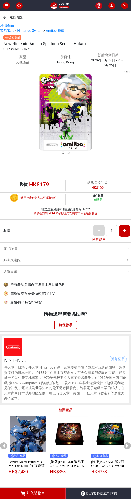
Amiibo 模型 (55, 31)
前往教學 (65, 325)
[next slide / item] (128, 113)
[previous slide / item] (3, 113)
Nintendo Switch (29, 31)
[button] (63, 152)
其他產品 (7, 25)
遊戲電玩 (7, 31)
